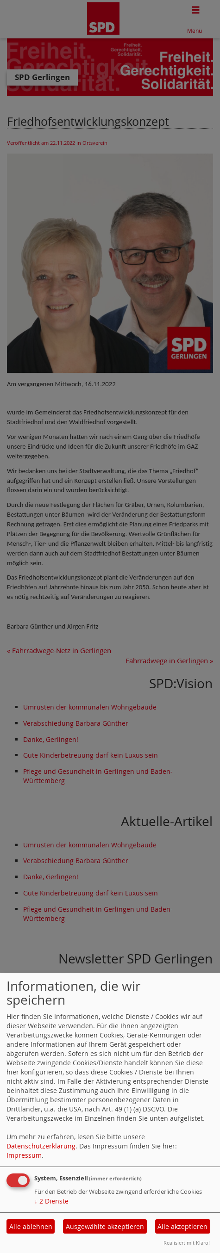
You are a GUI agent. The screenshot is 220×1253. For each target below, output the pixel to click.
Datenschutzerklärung (40, 1146)
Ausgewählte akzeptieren (105, 1226)
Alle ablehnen (30, 1226)
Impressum (24, 1155)
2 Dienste (51, 1201)
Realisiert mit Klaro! (186, 1242)
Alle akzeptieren (182, 1226)
